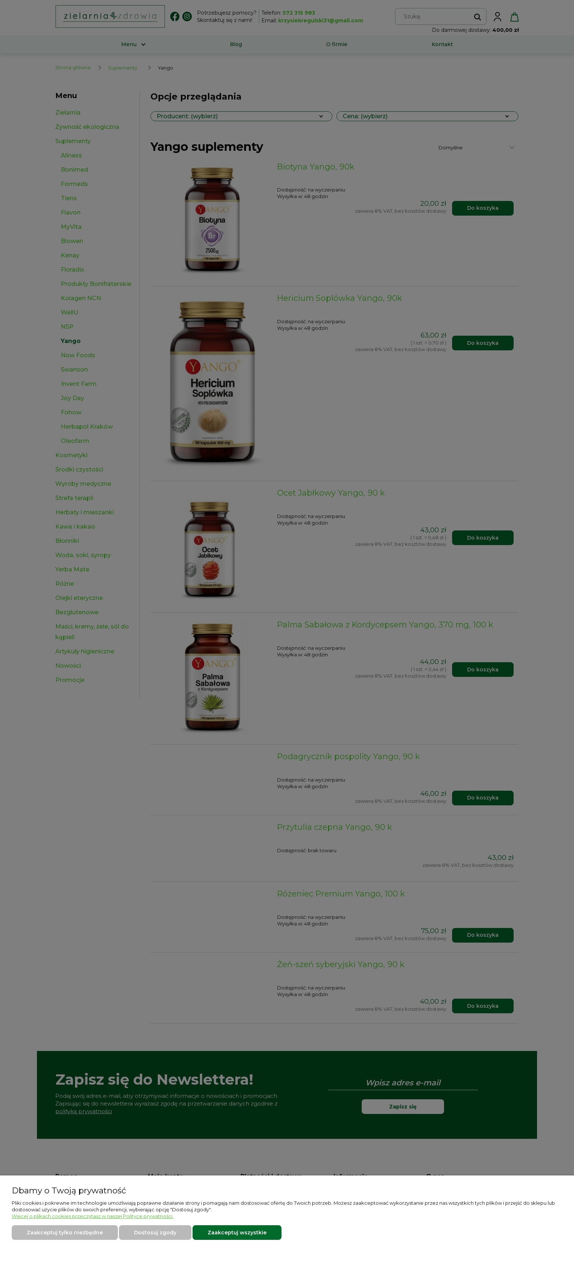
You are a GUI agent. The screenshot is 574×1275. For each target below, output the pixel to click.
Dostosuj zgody (155, 1232)
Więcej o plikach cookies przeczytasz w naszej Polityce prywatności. (93, 1216)
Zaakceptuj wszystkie (237, 1232)
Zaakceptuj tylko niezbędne (65, 1232)
